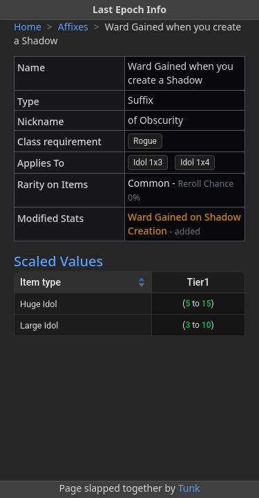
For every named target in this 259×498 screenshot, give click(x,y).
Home (27, 26)
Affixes (73, 26)
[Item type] (83, 282)
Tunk (189, 488)
